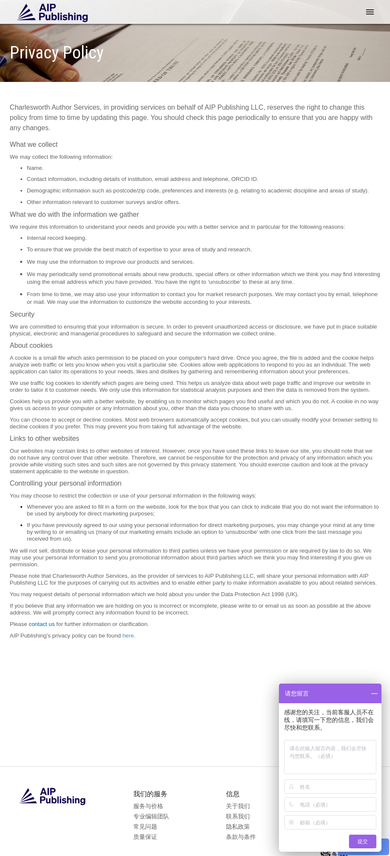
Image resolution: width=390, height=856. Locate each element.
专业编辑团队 (151, 816)
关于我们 (238, 806)
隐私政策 (238, 826)
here (128, 635)
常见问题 (145, 826)
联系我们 (238, 816)
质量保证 (145, 836)
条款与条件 (241, 836)
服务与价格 (148, 806)
